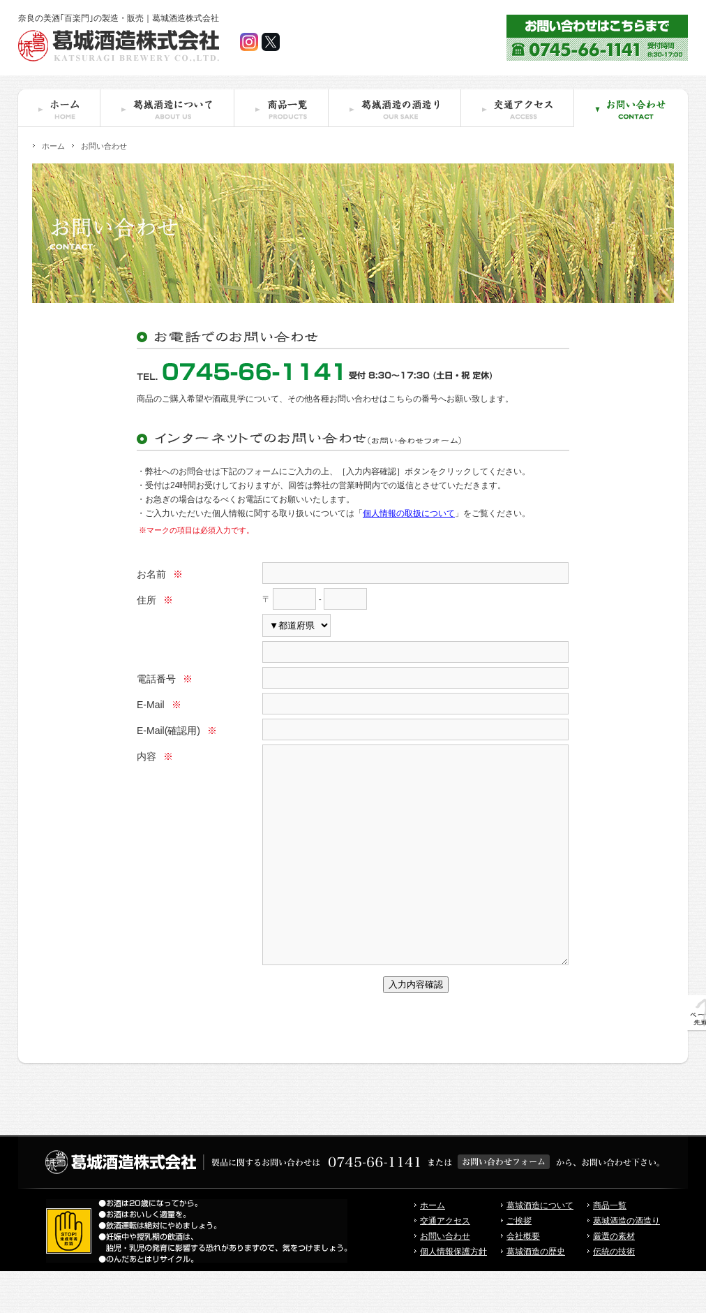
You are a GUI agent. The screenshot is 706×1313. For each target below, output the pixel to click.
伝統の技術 (614, 1293)
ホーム (53, 146)
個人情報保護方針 (453, 1293)
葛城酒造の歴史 (535, 1293)
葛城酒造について (539, 1247)
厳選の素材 (614, 1278)
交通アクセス (445, 1263)
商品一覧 (609, 1247)
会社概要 (523, 1278)
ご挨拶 (519, 1263)
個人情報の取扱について (409, 513)
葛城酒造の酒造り (626, 1263)
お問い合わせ (445, 1278)
